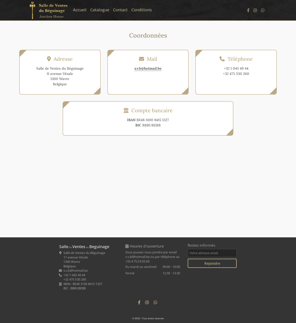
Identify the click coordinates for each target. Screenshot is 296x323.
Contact (120, 9)
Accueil (79, 9)
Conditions (141, 9)
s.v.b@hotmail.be (148, 68)
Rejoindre (212, 263)
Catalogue (99, 9)
